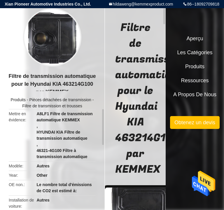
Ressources (195, 80)
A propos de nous (194, 94)
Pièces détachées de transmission (60, 99)
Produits (18, 99)
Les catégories (194, 52)
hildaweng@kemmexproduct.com (143, 4)
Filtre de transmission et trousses (52, 106)
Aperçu (194, 38)
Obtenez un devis (194, 122)
